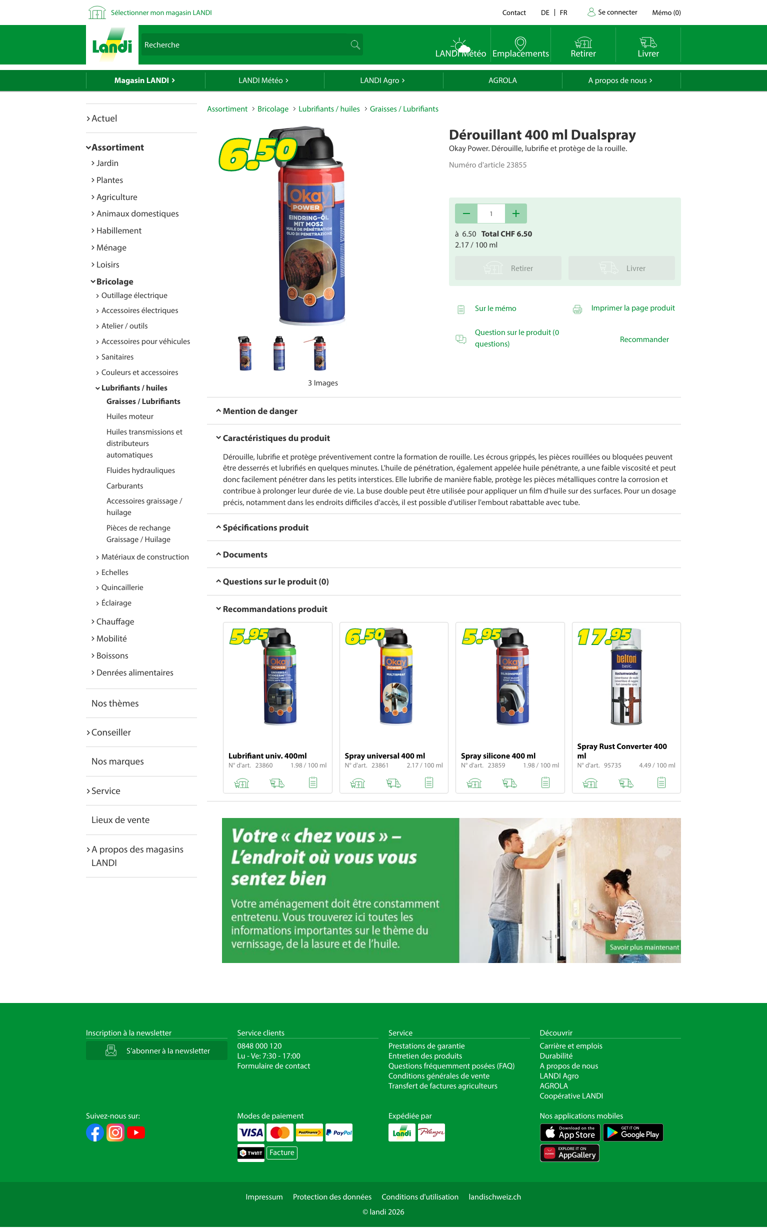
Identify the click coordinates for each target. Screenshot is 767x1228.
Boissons (112, 655)
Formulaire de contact (274, 1066)
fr (564, 12)
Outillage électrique (135, 295)
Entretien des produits (425, 1056)
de (545, 12)
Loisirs (108, 264)
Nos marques (118, 761)
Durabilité (556, 1056)
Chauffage (115, 621)
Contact (514, 12)
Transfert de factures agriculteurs (443, 1086)
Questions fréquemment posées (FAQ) (451, 1066)
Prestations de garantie (426, 1046)
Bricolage (115, 281)
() (666, 12)
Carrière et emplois (571, 1046)
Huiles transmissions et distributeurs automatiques (144, 443)
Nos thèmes (115, 703)
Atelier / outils (125, 326)
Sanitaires (118, 357)
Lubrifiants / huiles (135, 388)
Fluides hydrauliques (140, 471)
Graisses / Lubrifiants (143, 401)
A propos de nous (617, 81)
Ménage (111, 247)
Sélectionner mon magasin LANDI (161, 12)
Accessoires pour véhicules (146, 341)
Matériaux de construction (145, 557)
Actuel (104, 118)
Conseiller (111, 732)
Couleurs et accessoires (140, 373)
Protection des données (332, 1197)
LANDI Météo (260, 81)
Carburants (124, 486)
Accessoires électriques (140, 311)
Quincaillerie (123, 587)
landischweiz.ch (495, 1197)
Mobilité (111, 638)
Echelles (115, 573)
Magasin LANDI (141, 81)
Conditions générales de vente (439, 1076)
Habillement (119, 230)
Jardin (107, 162)
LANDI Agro (379, 81)
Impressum (264, 1197)
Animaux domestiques (137, 213)
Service (106, 790)
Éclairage (117, 603)
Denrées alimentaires (135, 672)
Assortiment (118, 147)
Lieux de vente (121, 820)
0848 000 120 (260, 1046)
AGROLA (502, 81)
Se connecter (617, 11)
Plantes (109, 180)
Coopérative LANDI (572, 1096)
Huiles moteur (130, 417)
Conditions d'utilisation (420, 1197)
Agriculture (117, 196)
